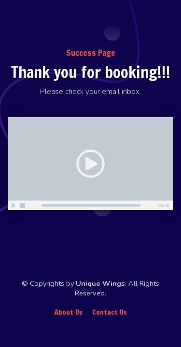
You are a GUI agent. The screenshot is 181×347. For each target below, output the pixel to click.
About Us (69, 312)
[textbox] (90, 92)
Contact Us (109, 312)
